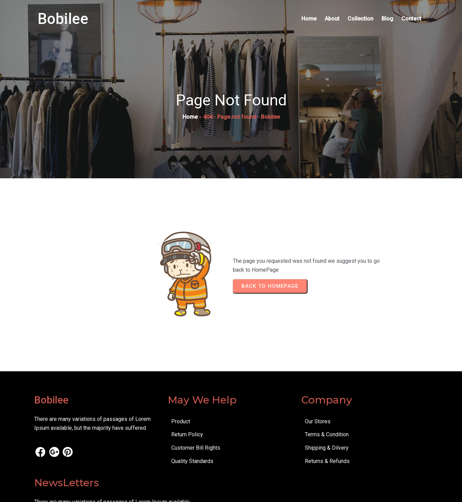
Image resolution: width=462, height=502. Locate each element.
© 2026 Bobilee (53, 492)
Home (190, 118)
